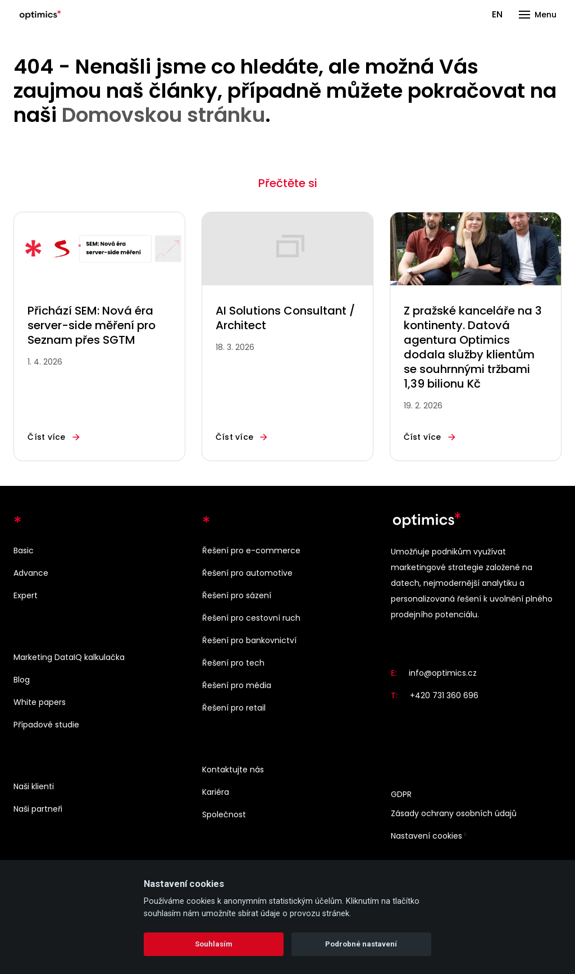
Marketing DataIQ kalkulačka (69, 657)
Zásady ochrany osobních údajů (454, 813)
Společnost (224, 814)
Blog (21, 679)
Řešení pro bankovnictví (249, 640)
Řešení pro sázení (236, 595)
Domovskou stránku (163, 115)
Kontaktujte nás (233, 769)
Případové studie (46, 724)
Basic (23, 550)
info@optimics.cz (443, 673)
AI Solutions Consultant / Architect (285, 318)
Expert (25, 595)
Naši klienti (33, 786)
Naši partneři (37, 808)
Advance (30, 573)
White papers (39, 702)
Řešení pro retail (234, 707)
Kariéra (215, 792)
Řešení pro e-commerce (251, 550)
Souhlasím (213, 944)
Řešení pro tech (233, 662)
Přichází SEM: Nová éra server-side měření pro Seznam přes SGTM (92, 325)
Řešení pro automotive (247, 573)
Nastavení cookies (426, 835)
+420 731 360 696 (444, 695)
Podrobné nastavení (361, 944)
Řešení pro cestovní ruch (251, 617)
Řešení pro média (236, 685)
